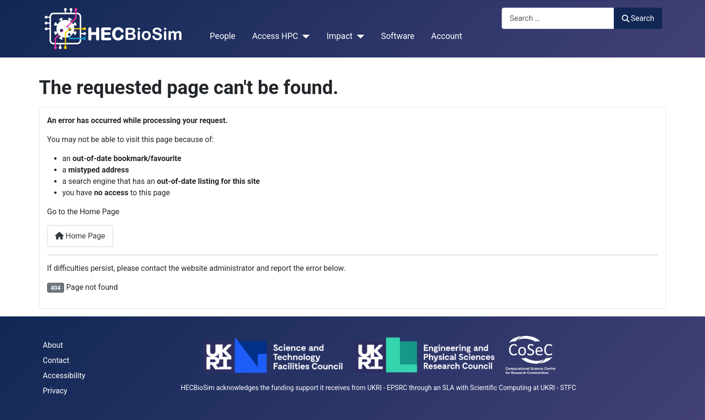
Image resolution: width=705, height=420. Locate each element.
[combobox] (558, 18)
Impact (339, 36)
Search (638, 18)
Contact (56, 360)
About (53, 345)
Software (397, 36)
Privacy (55, 390)
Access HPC (275, 36)
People (223, 36)
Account (446, 36)
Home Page (80, 235)
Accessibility (64, 375)
